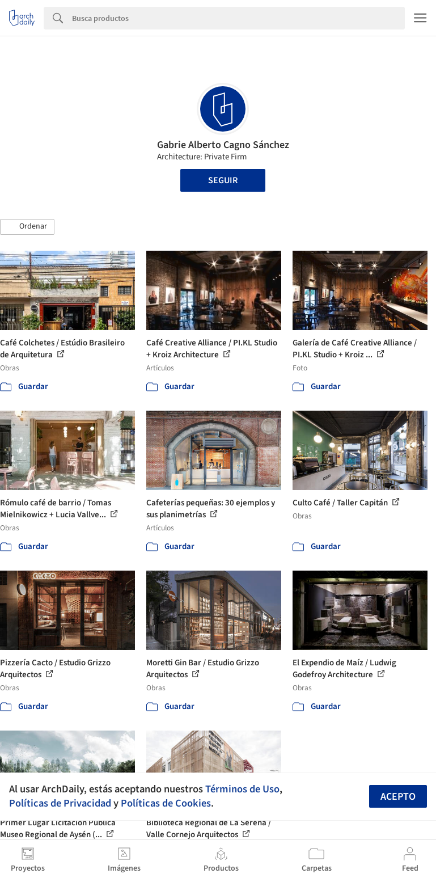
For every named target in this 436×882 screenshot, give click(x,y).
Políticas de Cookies (166, 803)
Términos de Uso (242, 789)
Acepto (398, 797)
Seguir (223, 180)
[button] (27, 227)
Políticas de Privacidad (60, 803)
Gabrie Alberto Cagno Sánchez (223, 145)
